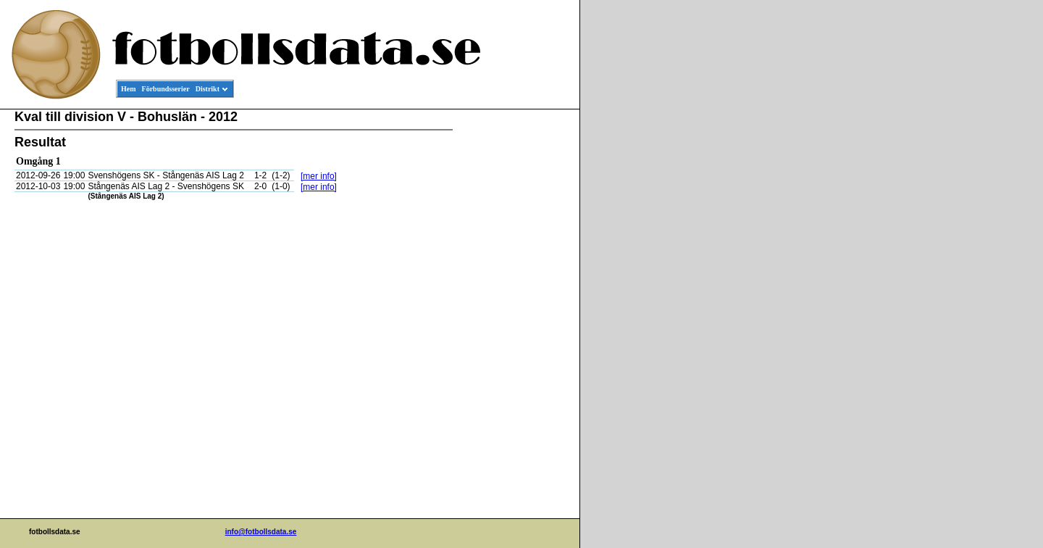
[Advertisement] (514, 330)
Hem (128, 89)
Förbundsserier (166, 89)
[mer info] (319, 176)
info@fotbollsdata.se (261, 532)
